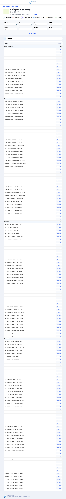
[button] (7, 17)
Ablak (4, 6)
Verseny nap (6, 22)
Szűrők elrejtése (33, 33)
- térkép (35, 14)
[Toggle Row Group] (4, 46)
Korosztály (50, 22)
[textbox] (40, 29)
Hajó (19, 22)
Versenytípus (6, 27)
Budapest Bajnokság (14, 6)
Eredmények (9, 38)
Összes (35, 24)
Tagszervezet (36, 27)
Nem (34, 22)
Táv (19, 27)
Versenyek (8, 6)
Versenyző (50, 27)
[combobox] (40, 24)
